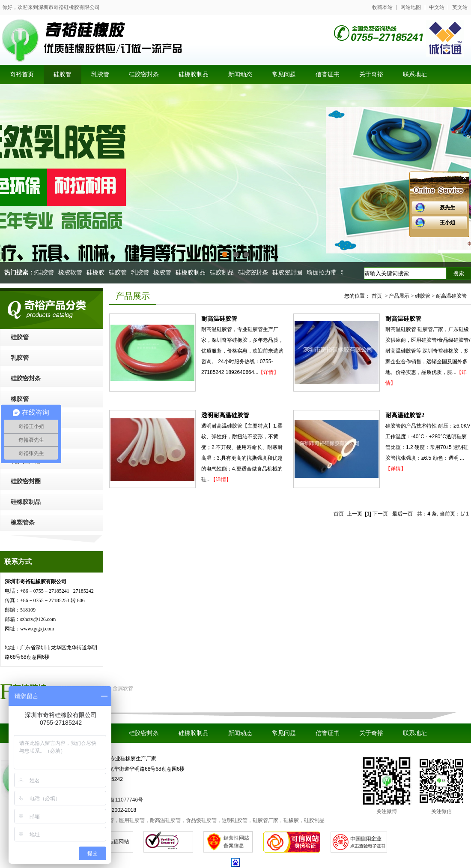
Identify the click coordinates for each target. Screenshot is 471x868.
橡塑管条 (23, 522)
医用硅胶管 (41, 272)
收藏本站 (382, 7)
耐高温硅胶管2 (404, 415)
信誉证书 (328, 733)
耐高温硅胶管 (219, 319)
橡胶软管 (72, 272)
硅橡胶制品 (192, 272)
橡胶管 (164, 272)
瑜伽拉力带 (323, 272)
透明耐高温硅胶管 (225, 415)
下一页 (380, 514)
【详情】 (268, 372)
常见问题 (284, 733)
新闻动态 (240, 733)
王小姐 (447, 223)
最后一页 (402, 514)
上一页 (354, 514)
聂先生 (447, 208)
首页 (377, 296)
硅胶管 (119, 272)
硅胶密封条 (255, 272)
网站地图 (410, 7)
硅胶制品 (224, 272)
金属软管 (123, 688)
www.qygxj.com (37, 629)
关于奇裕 (371, 733)
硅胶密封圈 (289, 272)
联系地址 (415, 733)
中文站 (436, 7)
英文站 (460, 7)
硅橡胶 (97, 272)
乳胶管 (142, 272)
